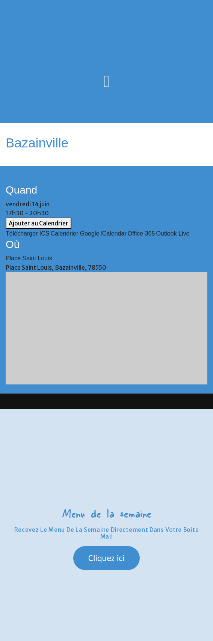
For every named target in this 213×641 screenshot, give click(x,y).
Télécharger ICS (28, 233)
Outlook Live (172, 233)
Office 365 (141, 233)
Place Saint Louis (29, 258)
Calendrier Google (75, 233)
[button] (106, 558)
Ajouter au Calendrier (38, 223)
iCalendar (113, 233)
